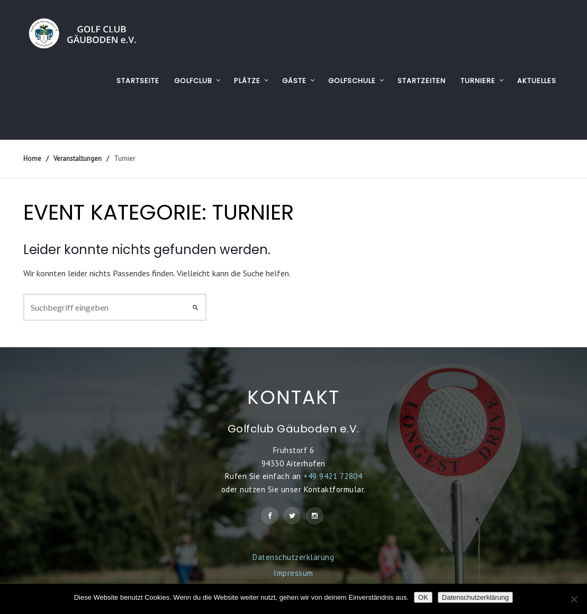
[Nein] (573, 599)
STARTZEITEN (422, 81)
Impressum (293, 573)
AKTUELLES (536, 81)
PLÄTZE (247, 81)
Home (32, 158)
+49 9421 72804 (332, 476)
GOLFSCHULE (352, 81)
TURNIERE (477, 81)
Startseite (137, 81)
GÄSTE (294, 81)
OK (423, 597)
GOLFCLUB (193, 81)
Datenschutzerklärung (293, 557)
